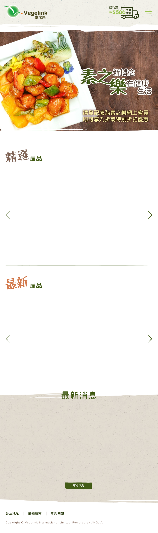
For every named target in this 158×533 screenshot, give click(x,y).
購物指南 (35, 513)
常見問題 (57, 513)
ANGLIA (97, 522)
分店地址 (12, 513)
